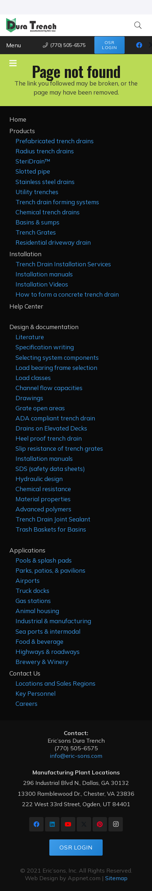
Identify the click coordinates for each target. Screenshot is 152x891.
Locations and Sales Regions (55, 683)
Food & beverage (39, 641)
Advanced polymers (43, 509)
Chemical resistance (43, 489)
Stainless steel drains (45, 181)
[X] (84, 824)
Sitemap (116, 878)
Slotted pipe (32, 171)
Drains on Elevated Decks (51, 428)
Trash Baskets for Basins (50, 529)
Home (17, 119)
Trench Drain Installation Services (63, 264)
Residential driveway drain (53, 242)
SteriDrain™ (32, 161)
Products (22, 131)
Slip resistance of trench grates (59, 448)
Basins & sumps (37, 222)
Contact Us (24, 673)
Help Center (26, 306)
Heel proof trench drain (48, 438)
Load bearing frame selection (56, 367)
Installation (25, 254)
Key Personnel (35, 693)
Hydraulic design (39, 478)
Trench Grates (35, 232)
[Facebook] (139, 45)
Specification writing (44, 347)
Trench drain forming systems (57, 202)
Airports (27, 580)
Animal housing (37, 611)
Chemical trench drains (47, 212)
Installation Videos (41, 284)
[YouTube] (68, 824)
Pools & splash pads (43, 560)
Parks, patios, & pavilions (50, 570)
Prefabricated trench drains (54, 141)
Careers (26, 703)
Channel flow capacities (48, 388)
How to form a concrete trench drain (67, 294)
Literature (29, 337)
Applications (27, 550)
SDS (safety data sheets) (50, 468)
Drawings (29, 398)
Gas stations (33, 600)
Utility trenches (36, 192)
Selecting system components (57, 357)
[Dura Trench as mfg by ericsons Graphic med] (31, 25)
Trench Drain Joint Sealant (52, 519)
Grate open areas (40, 408)
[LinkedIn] (52, 824)
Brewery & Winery (41, 661)
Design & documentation (44, 327)
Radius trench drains (44, 151)
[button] (138, 25)
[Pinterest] (100, 824)
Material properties (43, 499)
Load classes (33, 377)
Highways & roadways (47, 651)
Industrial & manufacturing (53, 621)
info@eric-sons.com (76, 755)
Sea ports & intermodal (47, 631)
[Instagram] (115, 824)
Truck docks (32, 590)
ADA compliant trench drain (55, 418)
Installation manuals (44, 274)
